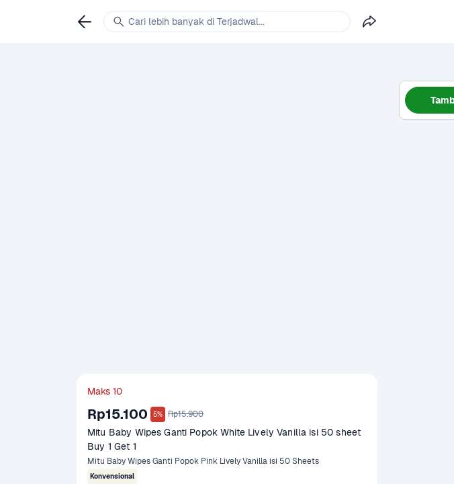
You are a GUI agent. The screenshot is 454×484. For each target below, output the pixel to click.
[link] (85, 21)
